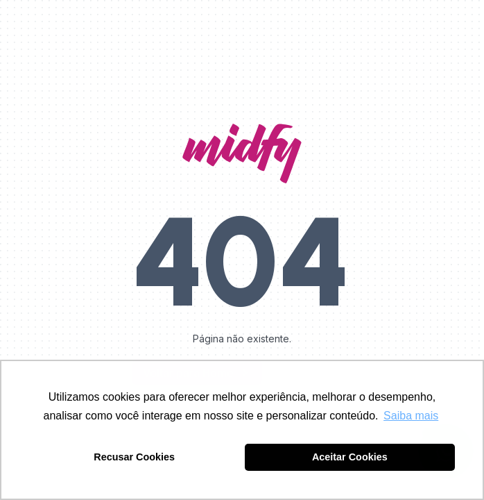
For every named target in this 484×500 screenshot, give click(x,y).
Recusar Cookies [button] (134, 456)
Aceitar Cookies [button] (350, 456)
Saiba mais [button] (410, 416)
